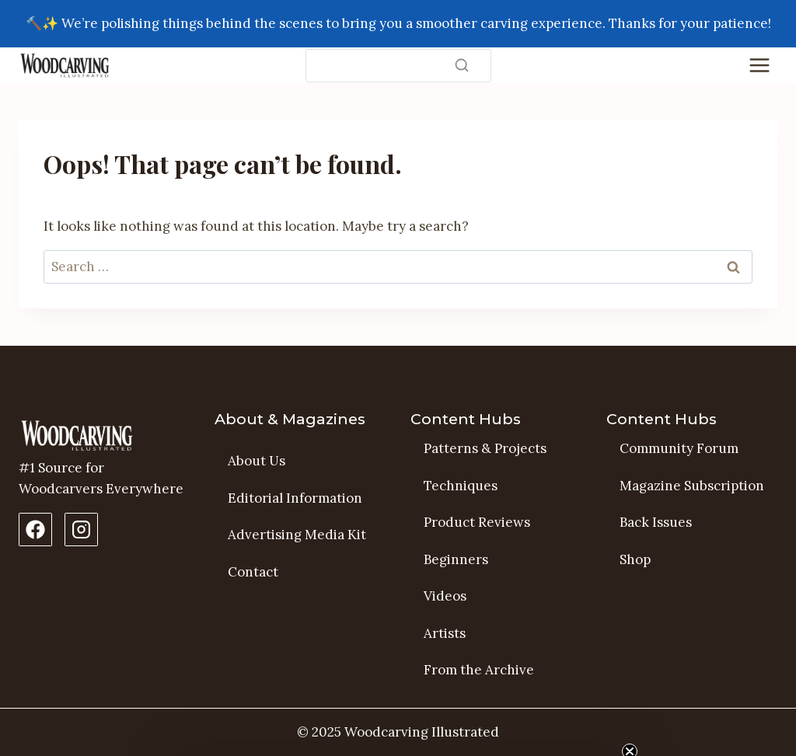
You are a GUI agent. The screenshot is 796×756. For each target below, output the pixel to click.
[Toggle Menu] (759, 65)
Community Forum (679, 448)
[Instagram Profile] (81, 529)
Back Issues (656, 522)
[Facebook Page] (35, 529)
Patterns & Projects (485, 448)
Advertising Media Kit (297, 534)
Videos (445, 595)
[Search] (398, 65)
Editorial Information (295, 498)
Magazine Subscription (692, 485)
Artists (445, 633)
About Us (256, 460)
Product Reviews (477, 522)
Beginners (456, 559)
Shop (635, 559)
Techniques (461, 485)
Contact (253, 571)
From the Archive (479, 669)
